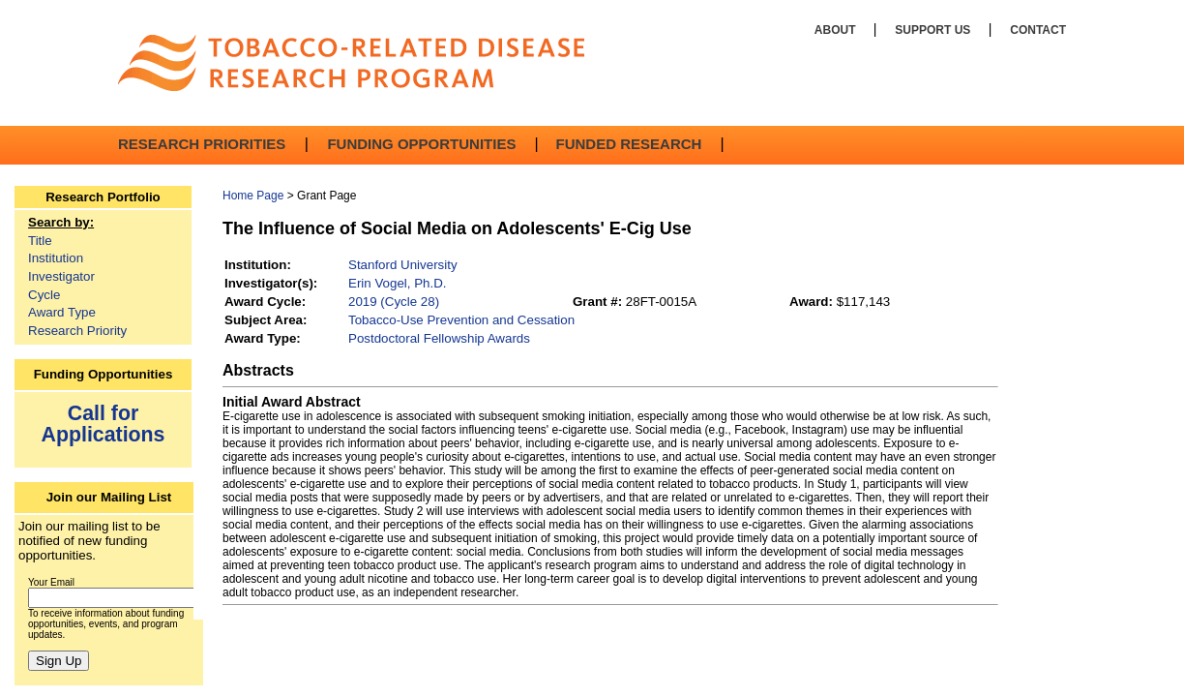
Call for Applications (103, 423)
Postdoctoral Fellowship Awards (439, 338)
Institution (55, 258)
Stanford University (403, 265)
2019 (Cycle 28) (393, 301)
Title (40, 240)
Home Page (252, 195)
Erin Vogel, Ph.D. (397, 283)
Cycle (44, 295)
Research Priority (77, 330)
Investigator (61, 276)
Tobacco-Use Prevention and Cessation (461, 320)
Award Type (62, 312)
